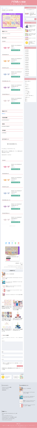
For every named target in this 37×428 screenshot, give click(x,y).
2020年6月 (27, 62)
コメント (3, 341)
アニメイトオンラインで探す (15, 50)
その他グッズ (28, 89)
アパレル (27, 90)
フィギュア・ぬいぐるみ (29, 96)
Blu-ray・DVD (28, 81)
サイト (3, 359)
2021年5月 (27, 50)
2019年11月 (27, 71)
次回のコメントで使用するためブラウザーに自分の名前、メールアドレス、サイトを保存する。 (12, 364)
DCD (10, 4)
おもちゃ (27, 87)
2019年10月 (27, 73)
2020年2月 (27, 68)
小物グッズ (14, 4)
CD (26, 83)
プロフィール (26, 425)
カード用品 (27, 94)
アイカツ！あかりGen (19, 268)
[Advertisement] (12, 232)
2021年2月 (27, 55)
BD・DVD (18, 4)
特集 (21, 4)
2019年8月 (27, 75)
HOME (18, 423)
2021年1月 (27, 57)
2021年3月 (27, 53)
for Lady (27, 85)
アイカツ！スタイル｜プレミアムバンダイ (8, 418)
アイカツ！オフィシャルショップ (7, 419)
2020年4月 (27, 64)
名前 (3, 352)
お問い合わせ (4, 390)
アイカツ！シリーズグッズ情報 (6, 387)
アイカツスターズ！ (19, 265)
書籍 (26, 99)
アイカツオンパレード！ (11, 265)
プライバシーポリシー (5, 388)
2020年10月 (27, 59)
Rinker (14, 48)
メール (3, 355)
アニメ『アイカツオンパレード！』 (7, 415)
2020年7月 (27, 61)
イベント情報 (28, 92)
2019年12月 (27, 70)
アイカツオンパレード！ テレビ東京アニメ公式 (9, 417)
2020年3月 (27, 66)
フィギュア (25, 4)
